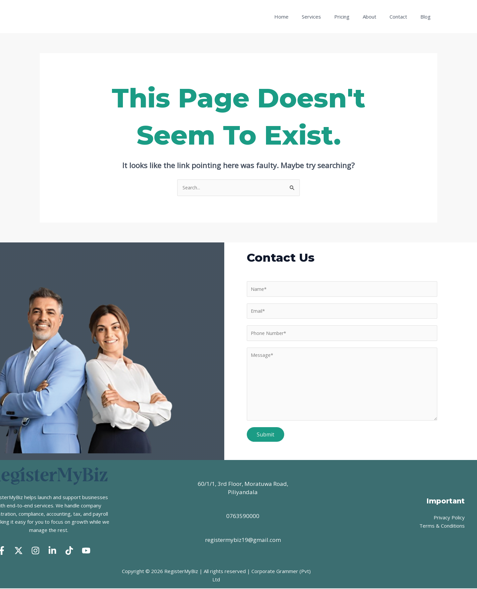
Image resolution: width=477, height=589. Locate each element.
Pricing (353, 16)
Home (299, 16)
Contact (403, 16)
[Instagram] (35, 551)
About (378, 16)
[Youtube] (86, 551)
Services (326, 16)
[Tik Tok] (69, 551)
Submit (265, 437)
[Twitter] (18, 551)
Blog (427, 16)
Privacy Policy (449, 517)
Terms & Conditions (442, 526)
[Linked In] (52, 551)
